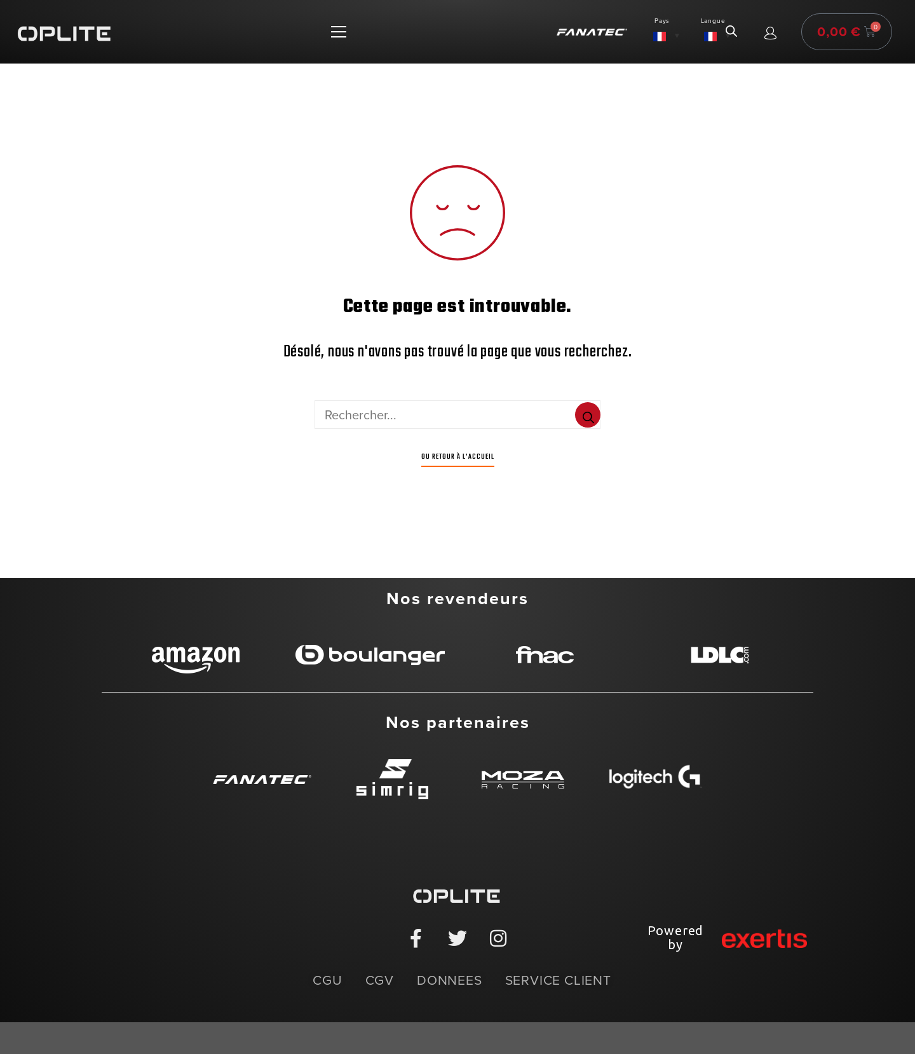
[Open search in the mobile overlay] (731, 31)
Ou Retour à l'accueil (457, 457)
